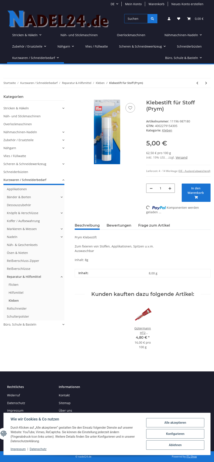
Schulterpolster (18, 316)
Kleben (167, 130)
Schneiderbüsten (15, 172)
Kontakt (64, 395)
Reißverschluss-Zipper (23, 261)
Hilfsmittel (16, 292)
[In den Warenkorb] (78, 97)
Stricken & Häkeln (16, 108)
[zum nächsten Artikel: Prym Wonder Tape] (206, 83)
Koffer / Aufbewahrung (23, 221)
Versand (182, 157)
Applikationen (17, 189)
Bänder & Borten (19, 197)
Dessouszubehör (19, 205)
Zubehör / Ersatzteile (18, 140)
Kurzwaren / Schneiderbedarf (24, 180)
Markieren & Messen (22, 229)
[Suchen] (136, 18)
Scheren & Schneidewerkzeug (24, 164)
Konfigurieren (175, 434)
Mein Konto (133, 4)
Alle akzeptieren (175, 422)
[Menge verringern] (151, 188)
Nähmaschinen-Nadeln (20, 132)
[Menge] (161, 188)
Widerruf (13, 395)
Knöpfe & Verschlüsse (22, 213)
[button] (169, 18)
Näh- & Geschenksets (22, 245)
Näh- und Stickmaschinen (22, 116)
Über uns (65, 410)
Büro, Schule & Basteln (19, 324)
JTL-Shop (191, 456)
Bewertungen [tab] (119, 225)
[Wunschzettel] (179, 18)
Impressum (15, 410)
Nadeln (12, 237)
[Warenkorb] (195, 18)
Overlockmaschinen (17, 124)
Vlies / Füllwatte (14, 156)
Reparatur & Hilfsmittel (24, 277)
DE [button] (113, 4)
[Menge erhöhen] (170, 188)
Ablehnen (175, 445)
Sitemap (65, 403)
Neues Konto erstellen (187, 4)
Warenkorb (156, 4)
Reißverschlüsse (18, 269)
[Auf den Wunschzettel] (130, 108)
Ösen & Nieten (17, 253)
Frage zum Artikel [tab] (154, 225)
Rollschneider (17, 308)
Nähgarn (9, 148)
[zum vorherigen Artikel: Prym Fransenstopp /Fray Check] (197, 83)
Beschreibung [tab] (87, 225)
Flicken (14, 285)
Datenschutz (16, 403)
